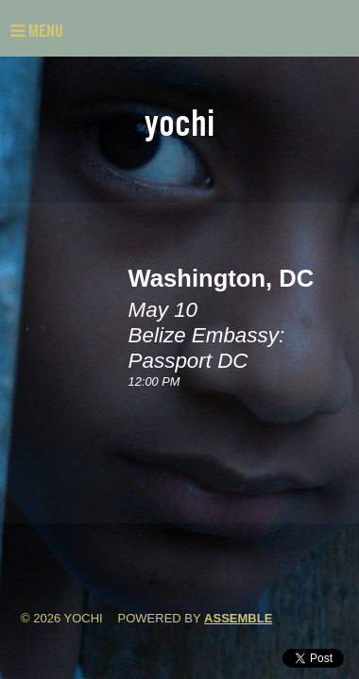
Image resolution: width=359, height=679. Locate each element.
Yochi (179, 122)
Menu (36, 30)
